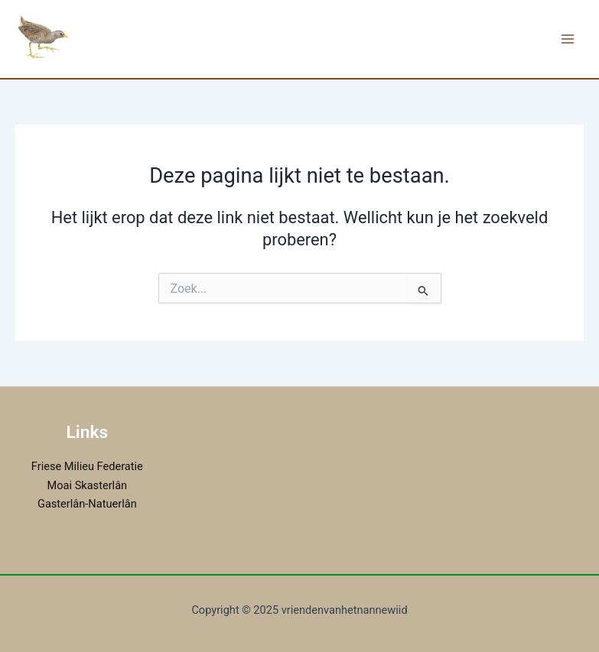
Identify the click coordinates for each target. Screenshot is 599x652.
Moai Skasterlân (87, 485)
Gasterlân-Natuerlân (87, 504)
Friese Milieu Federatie (87, 466)
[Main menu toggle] (568, 39)
